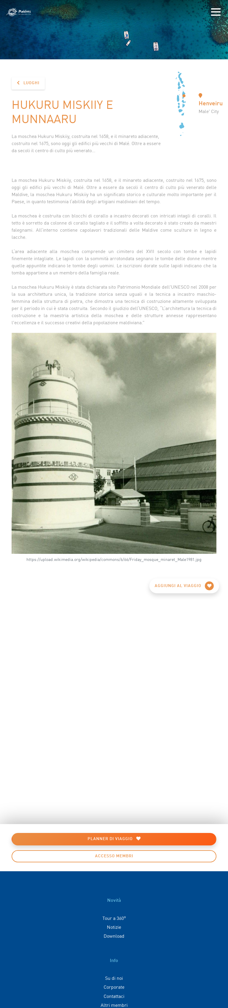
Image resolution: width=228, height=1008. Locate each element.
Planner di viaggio (114, 839)
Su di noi (114, 977)
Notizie (114, 926)
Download (114, 935)
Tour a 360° (114, 917)
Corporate (114, 986)
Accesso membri (114, 856)
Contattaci (114, 995)
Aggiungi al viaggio (184, 585)
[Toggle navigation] (215, 12)
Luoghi (28, 83)
